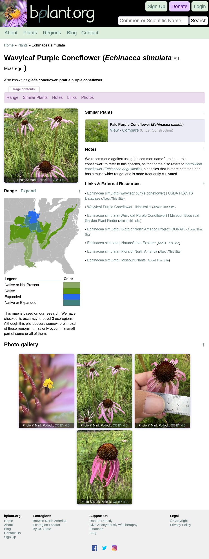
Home (9, 45)
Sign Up (156, 6)
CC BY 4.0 (56, 180)
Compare (130, 130)
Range (12, 97)
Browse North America (49, 521)
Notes (57, 97)
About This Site (113, 198)
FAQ (92, 533)
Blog (72, 32)
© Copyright (179, 521)
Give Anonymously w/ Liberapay (113, 525)
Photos (87, 97)
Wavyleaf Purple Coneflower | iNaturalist (119, 207)
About (11, 32)
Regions (52, 32)
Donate (179, 6)
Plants (30, 32)
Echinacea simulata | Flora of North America (122, 251)
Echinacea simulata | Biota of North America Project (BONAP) (136, 229)
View (114, 130)
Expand (28, 190)
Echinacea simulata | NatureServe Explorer (121, 243)
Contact (89, 32)
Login (200, 6)
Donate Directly (101, 521)
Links (72, 97)
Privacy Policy (180, 525)
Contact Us (12, 533)
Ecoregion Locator (46, 525)
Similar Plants (35, 97)
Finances (96, 529)
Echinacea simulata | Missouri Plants (116, 260)
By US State (42, 529)
